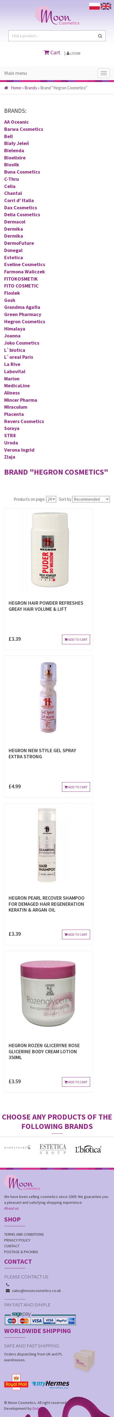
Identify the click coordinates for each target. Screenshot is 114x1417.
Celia (10, 186)
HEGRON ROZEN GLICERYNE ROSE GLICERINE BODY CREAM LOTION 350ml (44, 1051)
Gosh (9, 300)
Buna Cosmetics (22, 172)
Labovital (14, 371)
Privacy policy (17, 1240)
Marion (11, 378)
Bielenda (14, 150)
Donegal (13, 250)
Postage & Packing (21, 1251)
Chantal (13, 193)
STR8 (10, 435)
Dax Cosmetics (20, 207)
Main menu (15, 73)
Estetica (13, 257)
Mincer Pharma (20, 400)
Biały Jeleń (16, 143)
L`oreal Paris (18, 357)
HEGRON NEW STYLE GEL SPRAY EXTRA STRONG (42, 753)
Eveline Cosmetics (24, 264)
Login (73, 53)
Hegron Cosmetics (24, 321)
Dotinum (39, 1408)
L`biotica (14, 350)
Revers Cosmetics (24, 421)
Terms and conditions (24, 1234)
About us (11, 1208)
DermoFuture (19, 243)
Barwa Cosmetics (23, 129)
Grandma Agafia (22, 307)
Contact (11, 1245)
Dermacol (14, 221)
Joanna (12, 335)
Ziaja (9, 457)
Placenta (14, 414)
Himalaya (14, 328)
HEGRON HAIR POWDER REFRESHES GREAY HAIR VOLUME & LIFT (46, 606)
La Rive (12, 364)
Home (12, 87)
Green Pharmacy (22, 314)
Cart (52, 52)
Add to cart (76, 639)
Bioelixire (15, 157)
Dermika (13, 229)
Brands (30, 87)
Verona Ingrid (19, 450)
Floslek (12, 293)
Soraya (11, 428)
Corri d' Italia (19, 200)
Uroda (11, 442)
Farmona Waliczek (24, 271)
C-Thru (11, 179)
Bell (8, 136)
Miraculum (15, 407)
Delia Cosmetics (22, 214)
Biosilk (11, 164)
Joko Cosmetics (21, 343)
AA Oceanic (16, 122)
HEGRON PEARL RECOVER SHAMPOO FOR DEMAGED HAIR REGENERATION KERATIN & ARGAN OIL (47, 904)
